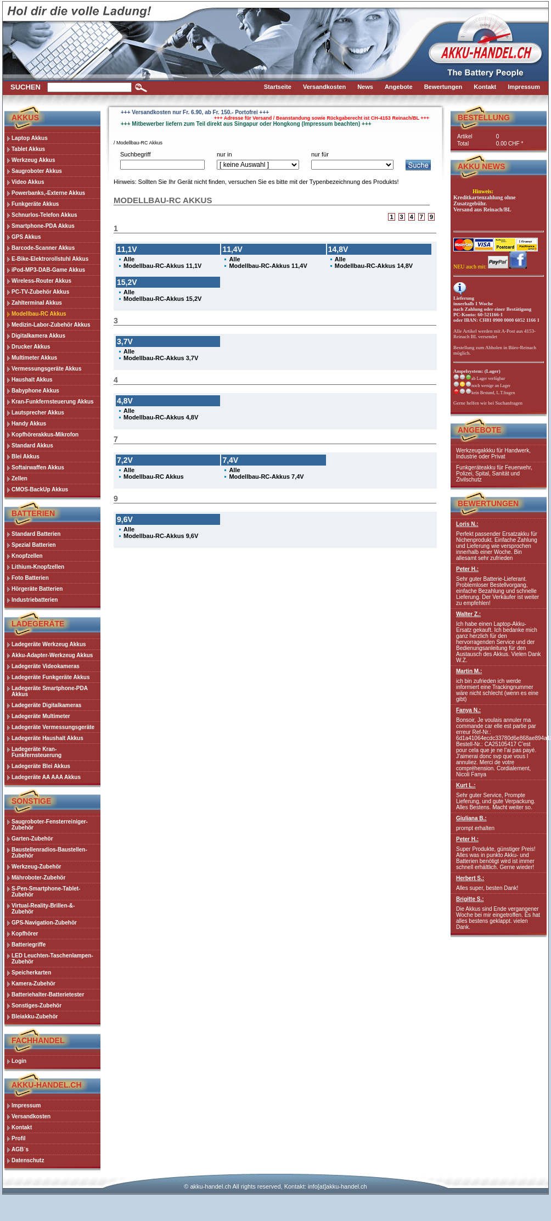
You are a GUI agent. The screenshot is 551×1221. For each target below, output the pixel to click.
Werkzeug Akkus (33, 160)
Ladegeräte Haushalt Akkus (47, 738)
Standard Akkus (32, 446)
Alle (128, 259)
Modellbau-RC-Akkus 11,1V (162, 265)
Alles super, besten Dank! (498, 883)
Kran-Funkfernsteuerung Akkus (53, 402)
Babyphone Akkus (35, 391)
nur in (224, 154)
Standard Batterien (36, 534)
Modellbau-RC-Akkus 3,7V (160, 358)
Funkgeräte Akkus (35, 204)
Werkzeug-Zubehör (36, 867)
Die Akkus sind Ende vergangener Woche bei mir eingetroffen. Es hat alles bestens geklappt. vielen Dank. (498, 913)
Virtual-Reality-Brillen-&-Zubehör (43, 909)
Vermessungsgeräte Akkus (46, 369)
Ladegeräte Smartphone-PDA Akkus (50, 691)
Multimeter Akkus (34, 358)
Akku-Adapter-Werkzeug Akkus (52, 655)
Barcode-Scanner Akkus (43, 248)
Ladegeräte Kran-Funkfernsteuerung (36, 752)
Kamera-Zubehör (33, 984)
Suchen (25, 87)
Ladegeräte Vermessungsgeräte (53, 727)
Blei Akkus (26, 456)
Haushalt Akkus (32, 380)
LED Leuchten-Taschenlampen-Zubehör (52, 959)
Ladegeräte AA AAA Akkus (46, 777)
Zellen (19, 478)
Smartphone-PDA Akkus (43, 226)
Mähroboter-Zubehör (38, 878)
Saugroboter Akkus (37, 171)
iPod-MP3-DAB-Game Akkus (48, 270)
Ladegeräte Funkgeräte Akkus (50, 677)
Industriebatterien (35, 600)
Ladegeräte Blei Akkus (41, 766)
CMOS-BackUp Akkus (40, 489)
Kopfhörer (25, 934)
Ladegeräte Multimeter (41, 716)
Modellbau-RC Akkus (39, 314)
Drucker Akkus (31, 347)
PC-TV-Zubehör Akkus (40, 292)
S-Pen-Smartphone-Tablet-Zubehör (46, 892)
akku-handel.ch (210, 1186)
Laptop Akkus (30, 138)
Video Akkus (28, 182)
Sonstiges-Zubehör (36, 1005)
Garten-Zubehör (32, 839)
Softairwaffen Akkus (38, 467)
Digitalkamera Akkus (38, 336)
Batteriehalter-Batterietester (48, 995)
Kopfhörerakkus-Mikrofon (45, 435)
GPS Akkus (26, 237)
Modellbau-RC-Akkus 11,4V (268, 265)
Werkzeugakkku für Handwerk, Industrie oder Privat (493, 453)
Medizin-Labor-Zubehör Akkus (51, 325)
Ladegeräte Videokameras (46, 666)
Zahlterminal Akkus (37, 303)
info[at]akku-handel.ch (337, 1186)
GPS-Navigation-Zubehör (44, 923)
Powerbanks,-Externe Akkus (48, 193)
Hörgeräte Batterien (37, 589)
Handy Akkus (29, 424)
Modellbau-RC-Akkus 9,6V (160, 536)
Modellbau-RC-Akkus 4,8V (160, 417)
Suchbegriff (135, 154)
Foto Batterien (30, 578)
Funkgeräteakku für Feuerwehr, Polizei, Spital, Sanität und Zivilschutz (494, 473)
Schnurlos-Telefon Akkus (44, 215)
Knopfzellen (27, 556)
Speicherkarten (31, 973)
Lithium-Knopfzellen (38, 567)
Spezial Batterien (34, 545)
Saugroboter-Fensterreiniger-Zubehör (50, 825)
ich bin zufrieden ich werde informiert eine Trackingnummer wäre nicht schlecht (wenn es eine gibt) (498, 685)
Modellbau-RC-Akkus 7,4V (266, 476)
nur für (320, 154)
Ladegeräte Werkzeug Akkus (49, 644)
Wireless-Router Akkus (41, 281)
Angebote (479, 429)
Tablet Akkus (28, 149)
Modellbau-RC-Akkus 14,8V (374, 265)
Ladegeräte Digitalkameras (46, 705)
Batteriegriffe (29, 945)
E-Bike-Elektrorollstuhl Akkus (50, 259)
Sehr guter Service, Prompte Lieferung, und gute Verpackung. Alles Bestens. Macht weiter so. (498, 796)
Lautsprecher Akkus (38, 413)
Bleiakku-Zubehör (35, 1016)
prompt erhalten (498, 823)
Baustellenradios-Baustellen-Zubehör (49, 853)
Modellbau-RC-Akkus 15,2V (162, 298)
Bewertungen (488, 503)
